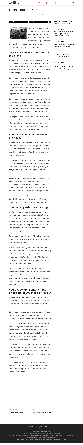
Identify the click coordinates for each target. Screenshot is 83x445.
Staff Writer (14, 14)
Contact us (54, 429)
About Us (28, 429)
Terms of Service (45, 429)
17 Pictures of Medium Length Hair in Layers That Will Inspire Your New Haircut (64, 34)
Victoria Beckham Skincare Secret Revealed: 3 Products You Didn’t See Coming (63, 67)
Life (36, 14)
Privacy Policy (36, 429)
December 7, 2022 (26, 14)
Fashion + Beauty (59, 18)
